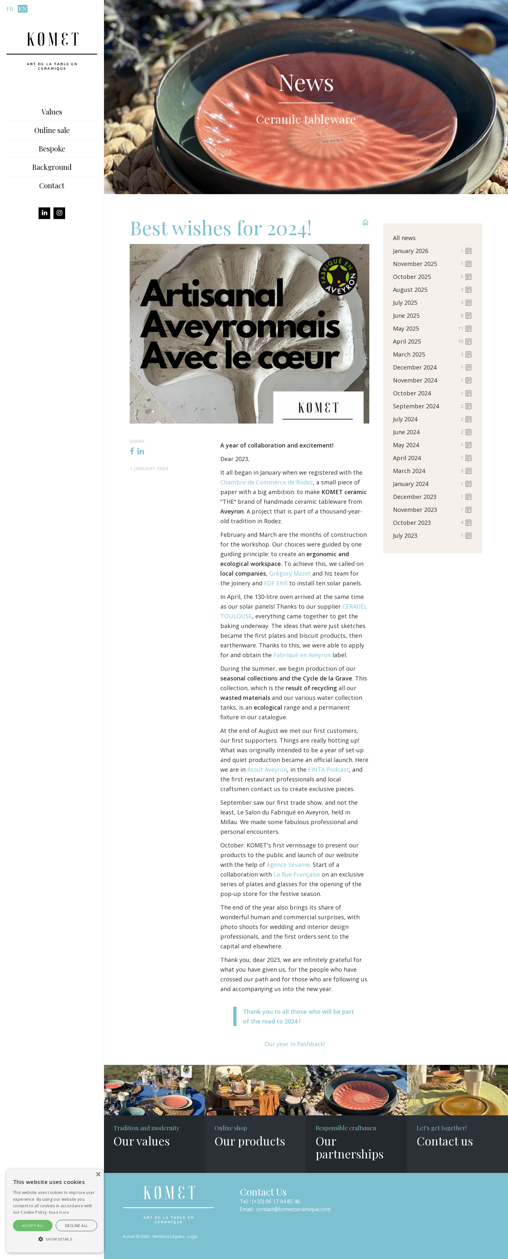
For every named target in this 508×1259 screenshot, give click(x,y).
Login (193, 1236)
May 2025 (432, 328)
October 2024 (432, 393)
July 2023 (432, 535)
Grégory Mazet (290, 573)
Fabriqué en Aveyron (302, 655)
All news (404, 238)
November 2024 (432, 380)
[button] (55, 1239)
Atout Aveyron (267, 769)
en (23, 9)
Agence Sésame (288, 864)
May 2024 (432, 445)
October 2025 (432, 277)
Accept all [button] (33, 1225)
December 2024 (432, 367)
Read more (59, 1212)
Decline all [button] (76, 1225)
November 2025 (432, 264)
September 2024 (432, 406)
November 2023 (432, 509)
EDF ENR (276, 583)
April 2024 (432, 458)
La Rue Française (296, 874)
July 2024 (432, 419)
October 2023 (432, 522)
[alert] (55, 1211)
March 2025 (432, 354)
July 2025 (432, 302)
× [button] (98, 1174)
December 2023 (432, 497)
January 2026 (432, 251)
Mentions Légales (168, 1236)
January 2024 (432, 484)
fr (9, 9)
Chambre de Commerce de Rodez (266, 482)
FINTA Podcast (328, 769)
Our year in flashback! (294, 1044)
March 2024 (432, 471)
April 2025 (432, 341)
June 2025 (432, 315)
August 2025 (432, 289)
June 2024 (432, 432)
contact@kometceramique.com (293, 1209)
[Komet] (51, 50)
